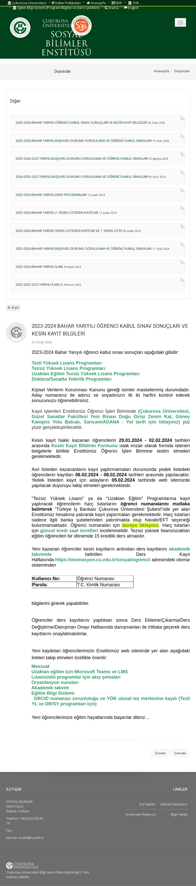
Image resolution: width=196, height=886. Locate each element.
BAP (117, 3)
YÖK (133, 3)
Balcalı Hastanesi (174, 804)
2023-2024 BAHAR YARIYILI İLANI (39, 266)
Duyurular (182, 71)
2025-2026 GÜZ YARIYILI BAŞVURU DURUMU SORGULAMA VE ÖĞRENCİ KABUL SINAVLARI (82, 158)
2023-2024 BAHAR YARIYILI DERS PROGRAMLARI (51, 194)
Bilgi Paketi (179, 814)
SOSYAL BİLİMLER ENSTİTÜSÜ (66, 44)
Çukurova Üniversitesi (27, 3)
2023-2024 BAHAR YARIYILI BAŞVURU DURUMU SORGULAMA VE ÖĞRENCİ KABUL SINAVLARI (84, 248)
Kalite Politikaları (66, 3)
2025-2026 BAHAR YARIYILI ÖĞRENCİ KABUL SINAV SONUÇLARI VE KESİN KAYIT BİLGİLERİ (81, 122)
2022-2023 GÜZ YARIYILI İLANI (37, 284)
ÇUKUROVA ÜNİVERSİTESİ (58, 23)
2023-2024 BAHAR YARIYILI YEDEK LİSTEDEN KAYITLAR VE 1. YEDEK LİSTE (69, 230)
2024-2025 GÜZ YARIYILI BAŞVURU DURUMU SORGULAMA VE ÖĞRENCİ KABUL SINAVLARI (82, 176)
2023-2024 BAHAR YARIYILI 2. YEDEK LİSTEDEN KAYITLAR (57, 212)
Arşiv (15, 307)
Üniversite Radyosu (140, 814)
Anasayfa (96, 3)
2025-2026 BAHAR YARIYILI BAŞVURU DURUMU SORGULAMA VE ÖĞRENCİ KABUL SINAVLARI (84, 140)
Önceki (160, 753)
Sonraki (180, 753)
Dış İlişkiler (148, 804)
